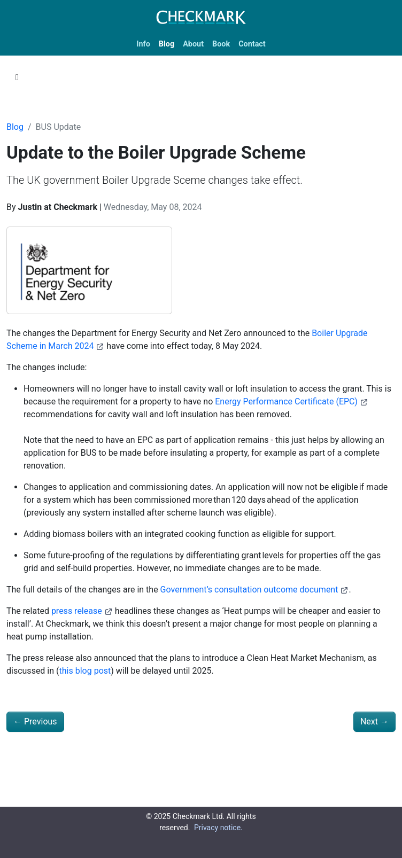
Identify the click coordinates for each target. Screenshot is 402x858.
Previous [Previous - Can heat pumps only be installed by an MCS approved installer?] (35, 721)
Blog (15, 127)
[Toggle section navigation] (17, 77)
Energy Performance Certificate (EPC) (291, 401)
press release (82, 611)
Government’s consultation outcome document (254, 589)
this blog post (85, 671)
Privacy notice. (218, 827)
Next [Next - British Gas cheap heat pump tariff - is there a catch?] (374, 721)
